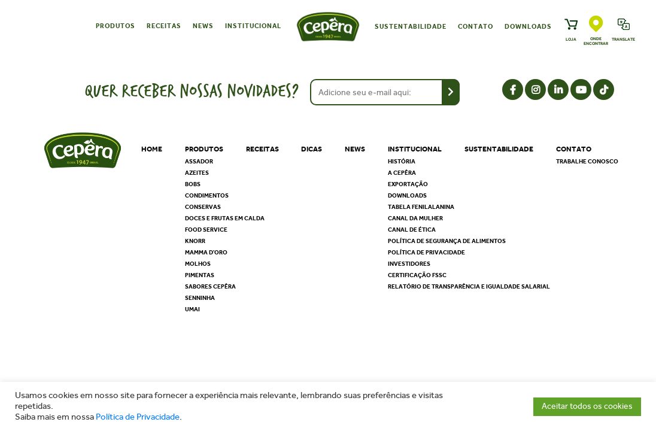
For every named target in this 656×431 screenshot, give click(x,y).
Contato (475, 27)
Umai (192, 309)
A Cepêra (402, 173)
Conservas (203, 207)
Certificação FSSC (417, 275)
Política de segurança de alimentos (447, 241)
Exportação (408, 184)
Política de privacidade (426, 252)
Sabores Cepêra (210, 286)
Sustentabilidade (411, 27)
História (401, 161)
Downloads (528, 27)
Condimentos (207, 195)
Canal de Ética (412, 229)
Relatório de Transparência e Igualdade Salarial (469, 286)
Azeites (197, 173)
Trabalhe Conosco (587, 161)
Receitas (164, 26)
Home (151, 149)
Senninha (200, 298)
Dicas (311, 149)
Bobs (193, 184)
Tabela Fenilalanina (421, 207)
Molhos (198, 264)
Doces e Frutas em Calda (225, 218)
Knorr (195, 241)
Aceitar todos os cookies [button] (587, 406)
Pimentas (199, 275)
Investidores (409, 264)
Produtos (115, 26)
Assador (199, 161)
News (203, 26)
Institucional (253, 26)
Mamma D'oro (206, 252)
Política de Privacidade (138, 417)
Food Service (206, 229)
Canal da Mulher (415, 218)
